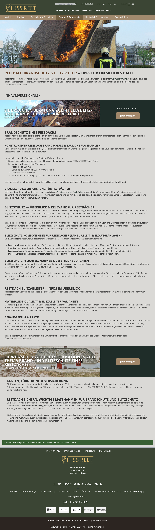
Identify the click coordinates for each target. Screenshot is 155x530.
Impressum (90, 450)
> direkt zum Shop (13, 442)
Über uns (86, 491)
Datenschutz (104, 450)
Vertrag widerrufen (76, 496)
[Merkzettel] (101, 4)
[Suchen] (76, 4)
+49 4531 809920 (52, 450)
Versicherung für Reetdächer (70, 192)
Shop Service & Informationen (77, 484)
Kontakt (13, 491)
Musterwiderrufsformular (107, 491)
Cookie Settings (29, 491)
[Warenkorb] (128, 4)
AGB (75, 491)
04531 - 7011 (89, 4)
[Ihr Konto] (114, 4)
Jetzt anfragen (127, 115)
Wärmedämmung (119, 78)
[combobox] (65, 4)
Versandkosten (100, 520)
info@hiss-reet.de (72, 450)
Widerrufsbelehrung (133, 491)
